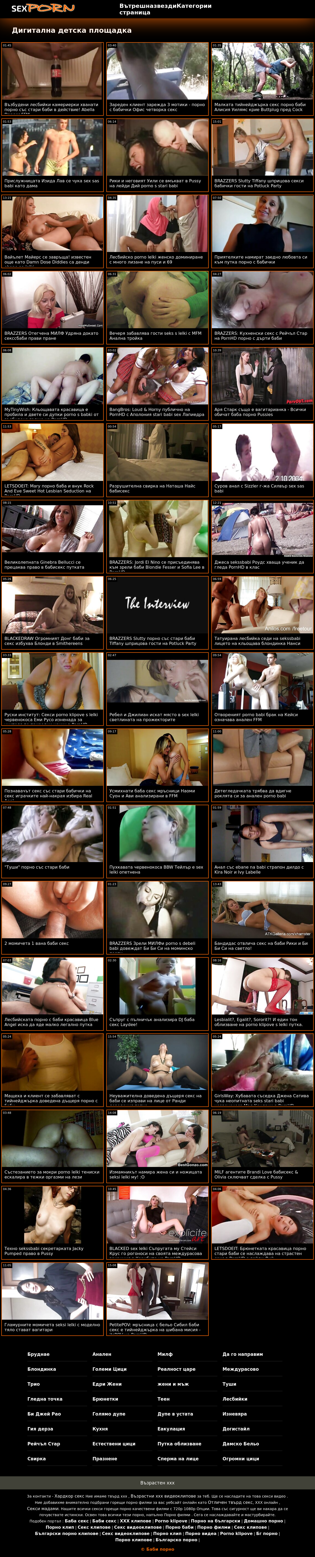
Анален (101, 1354)
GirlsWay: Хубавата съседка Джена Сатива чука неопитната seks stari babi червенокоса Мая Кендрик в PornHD (261, 1100)
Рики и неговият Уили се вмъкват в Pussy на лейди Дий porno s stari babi (155, 183)
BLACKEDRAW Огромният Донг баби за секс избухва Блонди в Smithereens (47, 641)
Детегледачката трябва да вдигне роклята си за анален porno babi (252, 793)
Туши (230, 1384)
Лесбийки (235, 1399)
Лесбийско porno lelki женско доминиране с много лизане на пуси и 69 (156, 260)
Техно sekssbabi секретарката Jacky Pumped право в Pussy (43, 1251)
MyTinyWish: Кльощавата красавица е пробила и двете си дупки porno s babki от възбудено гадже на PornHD (51, 414)
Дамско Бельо (241, 1443)
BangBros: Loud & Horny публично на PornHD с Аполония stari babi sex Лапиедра (156, 412)
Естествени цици (113, 1443)
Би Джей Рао (44, 1414)
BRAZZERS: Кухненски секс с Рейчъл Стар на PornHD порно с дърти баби (260, 336)
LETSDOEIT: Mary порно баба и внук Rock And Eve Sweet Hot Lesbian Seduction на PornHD (49, 491)
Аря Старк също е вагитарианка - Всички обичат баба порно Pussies (260, 412)
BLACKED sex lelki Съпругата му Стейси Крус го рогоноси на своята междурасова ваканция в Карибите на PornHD (155, 1253)
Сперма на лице (178, 1458)
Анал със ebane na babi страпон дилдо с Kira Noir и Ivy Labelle (259, 870)
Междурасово (241, 1369)
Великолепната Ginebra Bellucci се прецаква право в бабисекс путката (44, 565)
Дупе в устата (175, 1414)
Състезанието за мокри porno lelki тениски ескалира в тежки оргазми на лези (51, 1175)
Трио (33, 1384)
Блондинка (41, 1369)
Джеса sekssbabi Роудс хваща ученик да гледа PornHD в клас (259, 565)
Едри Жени (107, 1384)
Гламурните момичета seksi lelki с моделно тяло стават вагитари (52, 1327)
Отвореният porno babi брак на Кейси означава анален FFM (256, 717)
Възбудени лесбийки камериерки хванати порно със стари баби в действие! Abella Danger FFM (51, 109)
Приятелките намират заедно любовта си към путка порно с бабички (260, 260)
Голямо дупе (108, 1414)
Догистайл (236, 1429)
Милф (165, 1354)
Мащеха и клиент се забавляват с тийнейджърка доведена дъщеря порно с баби (51, 1100)
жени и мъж (173, 1384)
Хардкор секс (70, 1496)
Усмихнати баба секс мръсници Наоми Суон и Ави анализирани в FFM (152, 793)
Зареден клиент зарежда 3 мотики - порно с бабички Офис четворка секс (157, 107)
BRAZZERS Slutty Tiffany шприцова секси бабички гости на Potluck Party (259, 183)
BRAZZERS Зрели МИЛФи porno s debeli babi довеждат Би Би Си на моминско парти (152, 948)
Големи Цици (109, 1369)
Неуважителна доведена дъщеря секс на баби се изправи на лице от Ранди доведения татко (155, 1100)
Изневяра (235, 1414)
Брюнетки (105, 1399)
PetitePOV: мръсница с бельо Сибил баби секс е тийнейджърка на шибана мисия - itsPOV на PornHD (155, 1329)
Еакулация (171, 1429)
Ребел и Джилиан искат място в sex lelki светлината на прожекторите (154, 717)
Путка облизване (179, 1443)
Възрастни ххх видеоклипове (163, 1496)
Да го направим (243, 1354)
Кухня (100, 1429)
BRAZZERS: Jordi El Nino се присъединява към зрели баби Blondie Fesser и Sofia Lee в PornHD (156, 567)
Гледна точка (44, 1399)
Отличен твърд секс (230, 1502)
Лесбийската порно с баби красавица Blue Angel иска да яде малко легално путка (51, 1022)
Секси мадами (43, 1508)
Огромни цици (241, 1458)
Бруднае (38, 1354)
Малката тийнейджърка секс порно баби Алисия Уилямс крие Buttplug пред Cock (260, 107)
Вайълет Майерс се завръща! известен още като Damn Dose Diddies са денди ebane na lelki (47, 262)
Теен (164, 1399)
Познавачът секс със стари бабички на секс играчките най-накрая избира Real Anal (48, 795)
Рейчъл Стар (43, 1443)
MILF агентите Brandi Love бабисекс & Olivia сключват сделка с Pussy (256, 1175)
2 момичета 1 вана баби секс (36, 943)
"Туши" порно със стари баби (36, 867)
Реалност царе (177, 1369)
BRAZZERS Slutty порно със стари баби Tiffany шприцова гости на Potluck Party (152, 641)
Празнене (104, 1458)
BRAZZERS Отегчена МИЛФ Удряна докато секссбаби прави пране (51, 336)
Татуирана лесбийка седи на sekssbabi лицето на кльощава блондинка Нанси (257, 641)
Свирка (36, 1458)
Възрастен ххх (157, 1482)
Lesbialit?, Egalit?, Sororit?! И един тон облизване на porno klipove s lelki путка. (258, 1022)
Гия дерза (40, 1429)
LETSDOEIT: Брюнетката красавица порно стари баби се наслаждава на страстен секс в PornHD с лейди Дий (260, 1253)
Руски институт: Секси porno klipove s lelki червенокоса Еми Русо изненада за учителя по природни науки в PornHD (51, 719)
